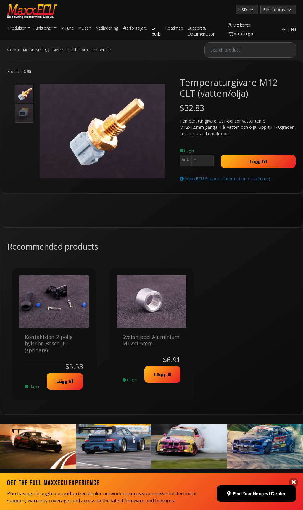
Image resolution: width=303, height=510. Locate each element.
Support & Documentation (201, 31)
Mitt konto (239, 25)
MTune (67, 28)
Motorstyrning (35, 49)
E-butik (156, 31)
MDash (84, 28)
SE (283, 29)
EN (293, 29)
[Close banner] (293, 480)
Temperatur (101, 49)
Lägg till (258, 161)
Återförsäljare (135, 28)
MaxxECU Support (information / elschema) (225, 178)
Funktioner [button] (43, 28)
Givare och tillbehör (69, 49)
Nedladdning (107, 28)
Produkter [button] (17, 28)
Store (11, 49)
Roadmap (174, 28)
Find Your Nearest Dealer (256, 491)
